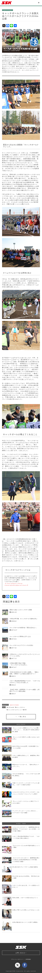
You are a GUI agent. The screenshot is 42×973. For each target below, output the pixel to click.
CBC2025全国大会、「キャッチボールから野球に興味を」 (26, 774)
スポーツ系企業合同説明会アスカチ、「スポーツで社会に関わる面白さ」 (25, 837)
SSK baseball (11, 707)
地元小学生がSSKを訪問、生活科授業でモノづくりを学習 (25, 747)
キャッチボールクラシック (15, 709)
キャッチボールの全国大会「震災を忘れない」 (23, 627)
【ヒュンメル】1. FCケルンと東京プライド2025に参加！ (25, 802)
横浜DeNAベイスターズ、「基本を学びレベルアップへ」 (25, 765)
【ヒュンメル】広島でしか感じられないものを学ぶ (25, 738)
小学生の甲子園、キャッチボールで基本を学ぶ (23, 618)
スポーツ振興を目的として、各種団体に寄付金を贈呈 (25, 756)
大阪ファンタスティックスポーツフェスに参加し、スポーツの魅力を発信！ (25, 784)
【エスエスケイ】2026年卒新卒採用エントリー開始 (26, 846)
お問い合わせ (21, 953)
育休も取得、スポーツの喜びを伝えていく (25, 897)
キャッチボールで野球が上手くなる (20, 636)
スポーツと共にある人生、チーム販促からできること (25, 886)
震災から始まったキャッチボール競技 (21, 609)
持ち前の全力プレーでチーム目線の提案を (25, 867)
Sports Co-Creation (14, 705)
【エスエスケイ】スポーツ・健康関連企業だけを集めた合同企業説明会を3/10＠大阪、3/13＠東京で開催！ (25, 859)
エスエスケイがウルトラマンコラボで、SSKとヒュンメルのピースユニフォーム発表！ (25, 793)
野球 (25, 709)
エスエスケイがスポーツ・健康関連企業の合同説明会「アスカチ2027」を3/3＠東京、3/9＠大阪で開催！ (26, 829)
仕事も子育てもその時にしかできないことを (25, 910)
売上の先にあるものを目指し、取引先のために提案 (25, 877)
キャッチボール (21, 707)
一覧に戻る (21, 716)
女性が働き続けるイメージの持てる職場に (25, 922)
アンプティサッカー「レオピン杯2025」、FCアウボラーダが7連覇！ (25, 811)
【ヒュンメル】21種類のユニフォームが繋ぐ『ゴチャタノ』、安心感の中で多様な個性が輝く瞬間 (26, 729)
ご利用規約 (28, 959)
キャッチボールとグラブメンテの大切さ (21, 645)
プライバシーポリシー (17, 959)
